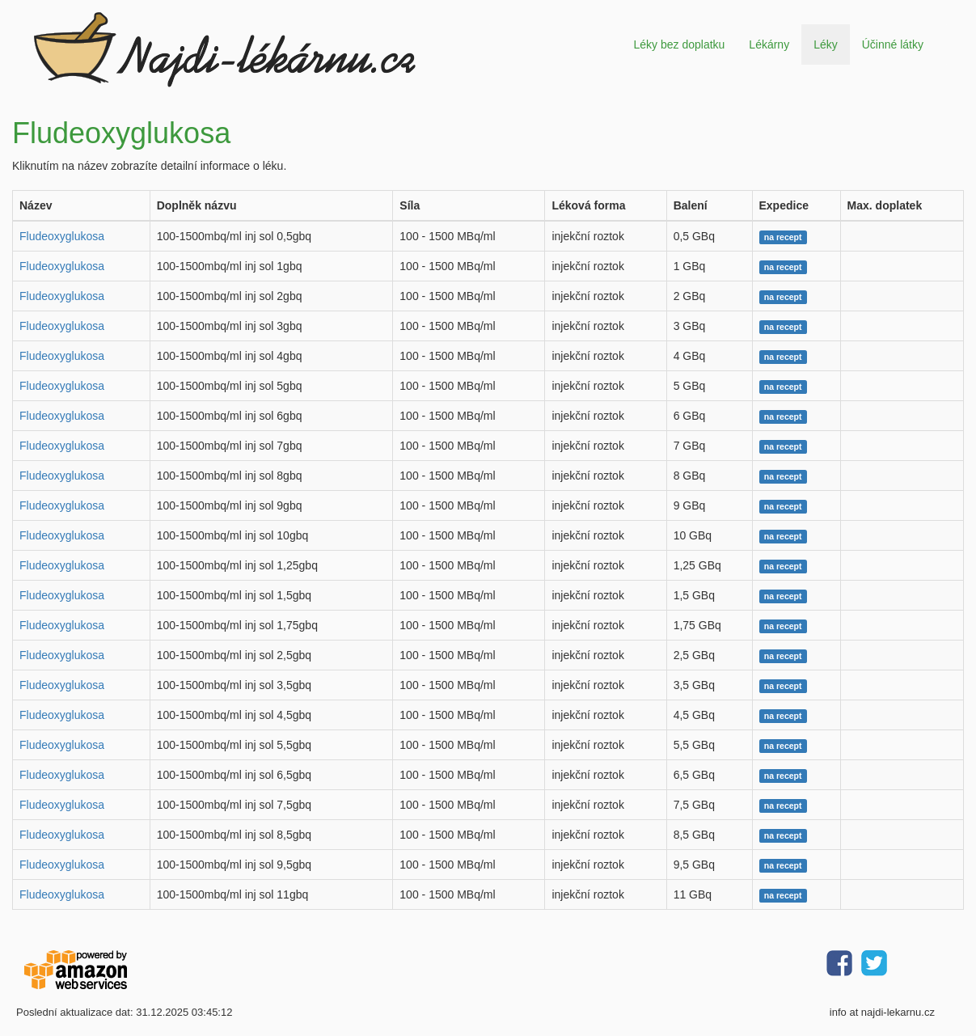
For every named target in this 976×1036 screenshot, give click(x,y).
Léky (825, 44)
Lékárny (769, 44)
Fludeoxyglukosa (61, 236)
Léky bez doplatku (679, 44)
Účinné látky (892, 44)
